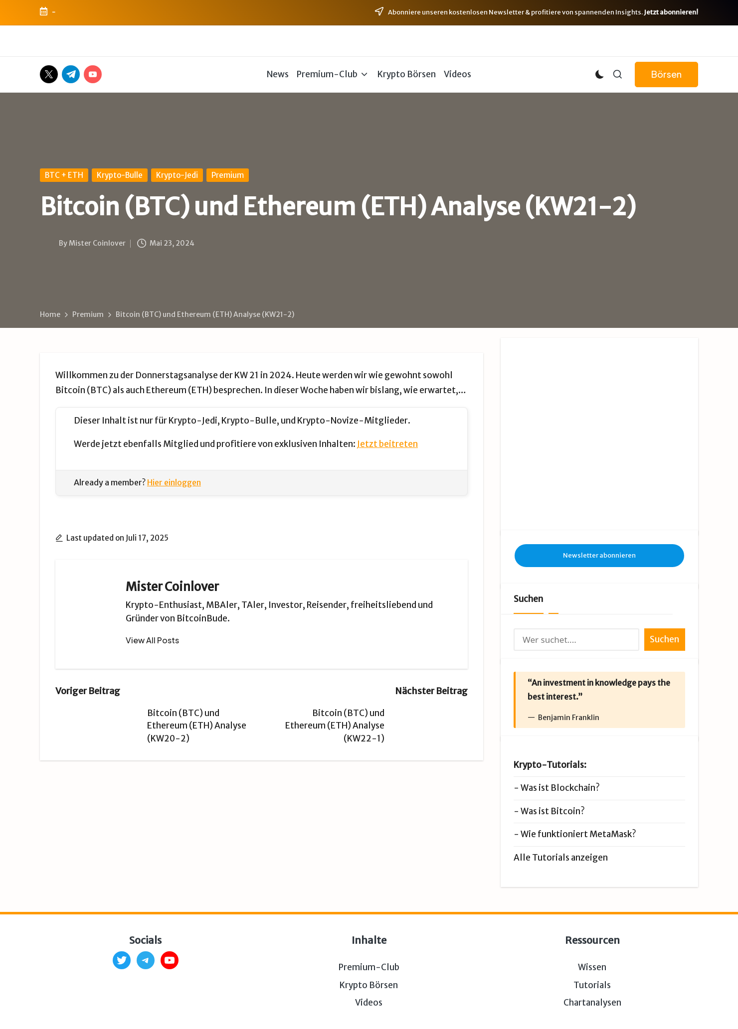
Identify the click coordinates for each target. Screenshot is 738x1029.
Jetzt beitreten (387, 444)
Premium (227, 175)
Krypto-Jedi (177, 175)
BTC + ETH (64, 175)
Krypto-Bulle (120, 175)
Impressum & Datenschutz (281, 1008)
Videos (368, 937)
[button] (666, 74)
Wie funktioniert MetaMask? (578, 768)
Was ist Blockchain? (560, 722)
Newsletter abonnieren (599, 490)
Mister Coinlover (172, 586)
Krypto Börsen (369, 919)
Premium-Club (369, 902)
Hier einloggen (174, 482)
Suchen (528, 533)
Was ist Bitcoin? (553, 745)
